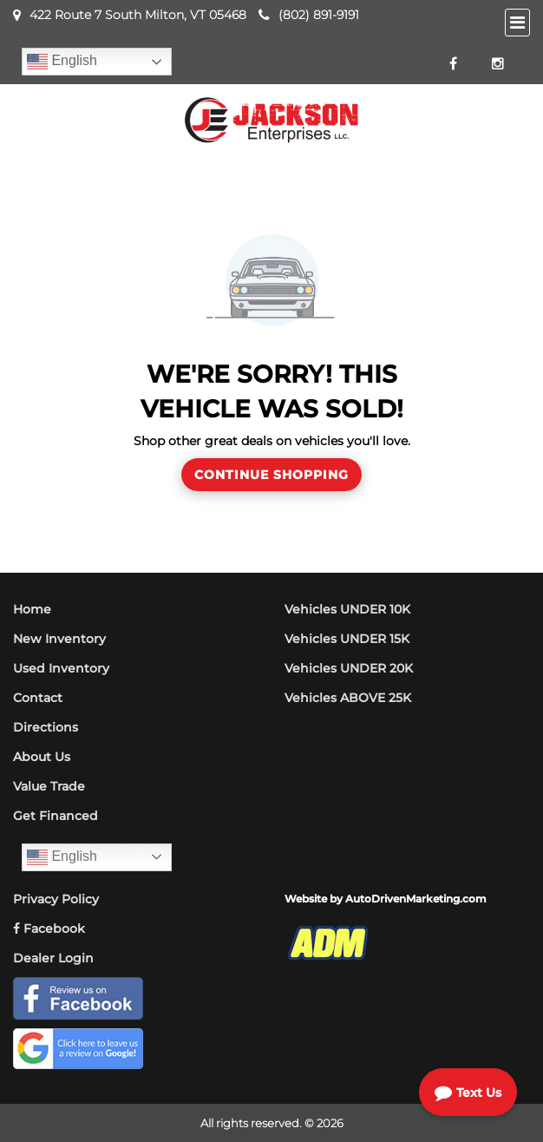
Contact (37, 698)
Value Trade (49, 786)
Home (32, 609)
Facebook (49, 928)
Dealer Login (53, 958)
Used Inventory (61, 668)
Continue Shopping (271, 474)
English (62, 61)
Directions (45, 727)
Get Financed (55, 816)
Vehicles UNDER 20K (349, 668)
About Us (41, 757)
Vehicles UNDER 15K (347, 638)
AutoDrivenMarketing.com (416, 898)
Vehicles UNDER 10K (347, 609)
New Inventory (59, 638)
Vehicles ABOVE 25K (348, 698)
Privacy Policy (56, 899)
